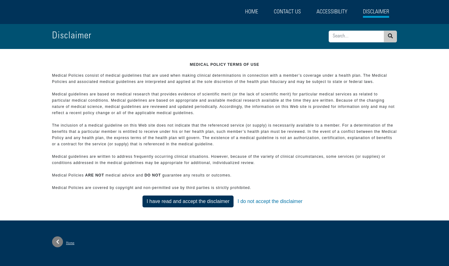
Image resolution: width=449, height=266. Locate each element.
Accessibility (331, 12)
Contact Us (287, 12)
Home (251, 12)
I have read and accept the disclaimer (188, 201)
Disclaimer (376, 12)
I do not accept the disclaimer (270, 201)
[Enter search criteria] (356, 36)
